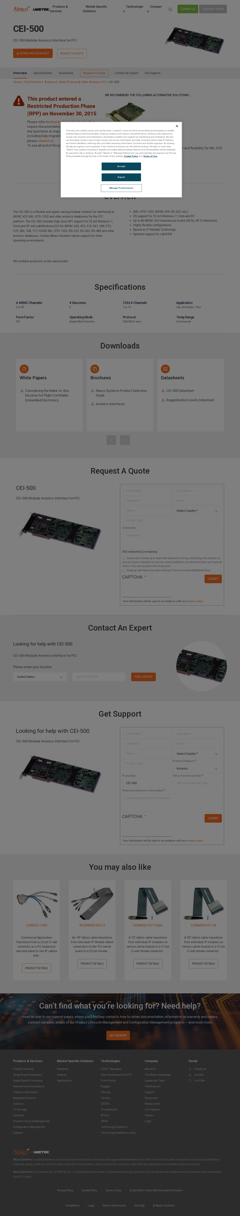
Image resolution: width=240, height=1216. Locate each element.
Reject (121, 177)
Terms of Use (150, 156)
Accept (121, 166)
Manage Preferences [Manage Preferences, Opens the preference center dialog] (121, 188)
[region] (121, 160)
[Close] (177, 126)
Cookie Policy (131, 156)
